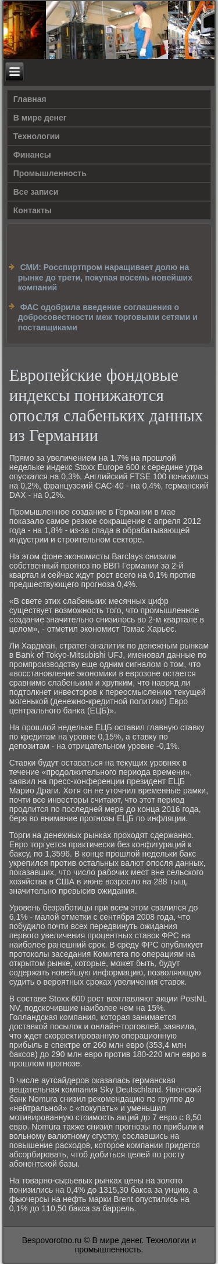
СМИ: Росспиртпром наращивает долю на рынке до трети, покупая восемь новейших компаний (105, 277)
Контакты (32, 210)
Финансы (32, 154)
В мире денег (40, 117)
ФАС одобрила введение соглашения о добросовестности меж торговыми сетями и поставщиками (108, 317)
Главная (30, 99)
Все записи (36, 191)
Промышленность (50, 173)
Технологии (36, 136)
